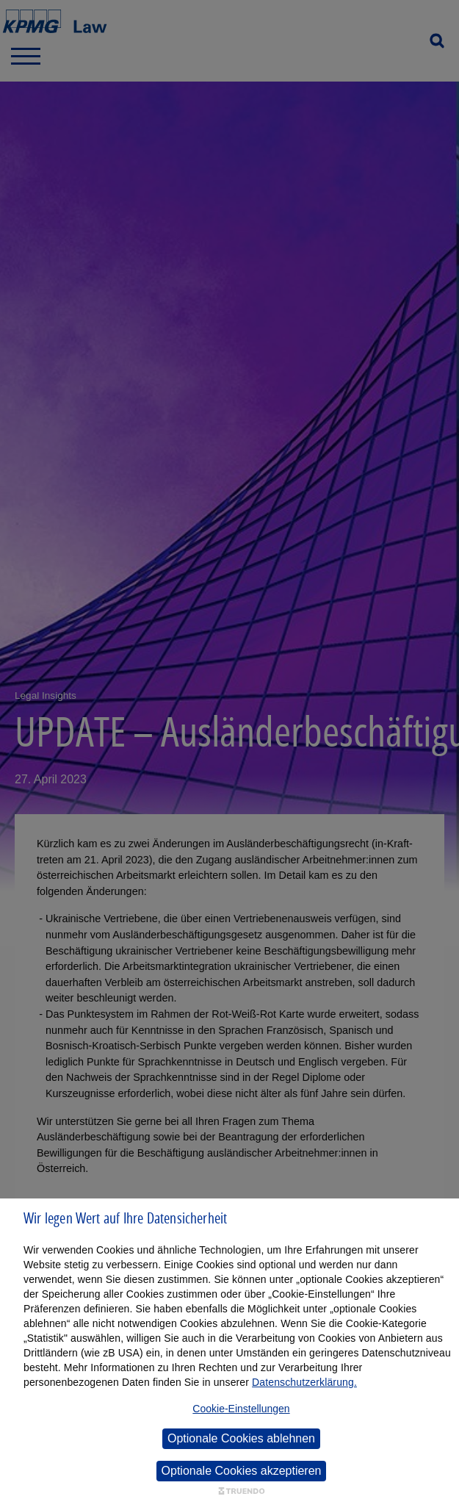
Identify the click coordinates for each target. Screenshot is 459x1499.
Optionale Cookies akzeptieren (242, 1470)
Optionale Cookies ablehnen (241, 1438)
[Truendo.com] (241, 1491)
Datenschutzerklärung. (304, 1382)
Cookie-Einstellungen (240, 1408)
